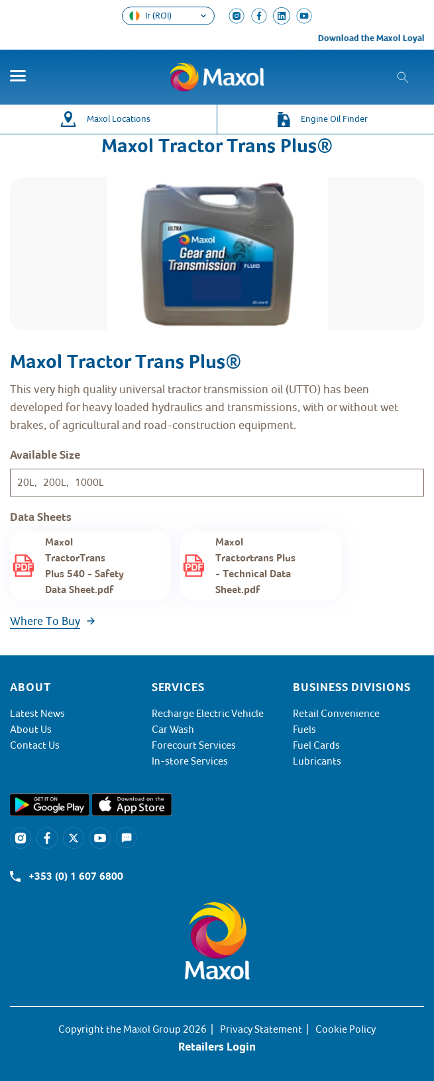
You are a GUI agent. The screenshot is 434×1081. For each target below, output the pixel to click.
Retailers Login (217, 1046)
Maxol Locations (118, 119)
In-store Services (190, 761)
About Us (31, 729)
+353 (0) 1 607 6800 (75, 876)
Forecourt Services (194, 745)
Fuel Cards (316, 745)
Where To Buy (45, 621)
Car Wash (173, 729)
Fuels (304, 729)
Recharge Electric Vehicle (208, 714)
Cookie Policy (345, 1029)
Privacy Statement (261, 1029)
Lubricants (317, 761)
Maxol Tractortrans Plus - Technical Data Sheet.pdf (255, 566)
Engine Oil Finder (334, 119)
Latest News (37, 714)
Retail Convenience (336, 714)
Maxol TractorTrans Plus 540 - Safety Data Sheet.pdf (84, 566)
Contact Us (35, 745)
